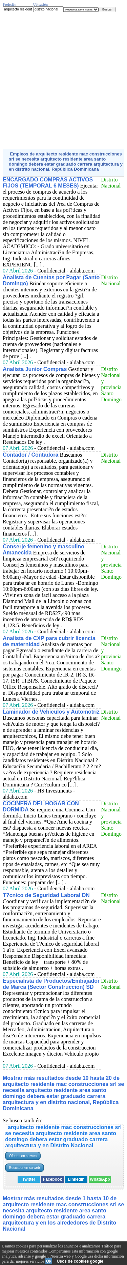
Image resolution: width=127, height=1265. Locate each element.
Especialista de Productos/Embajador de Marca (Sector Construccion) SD (51, 984)
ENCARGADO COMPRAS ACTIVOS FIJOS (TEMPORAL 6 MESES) (48, 183)
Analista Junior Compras (35, 369)
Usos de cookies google (80, 1261)
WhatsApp (100, 1179)
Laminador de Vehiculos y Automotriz (51, 712)
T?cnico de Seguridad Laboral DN (46, 895)
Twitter (28, 1179)
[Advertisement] (63, 81)
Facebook (52, 1179)
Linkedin (76, 1179)
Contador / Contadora (30, 455)
